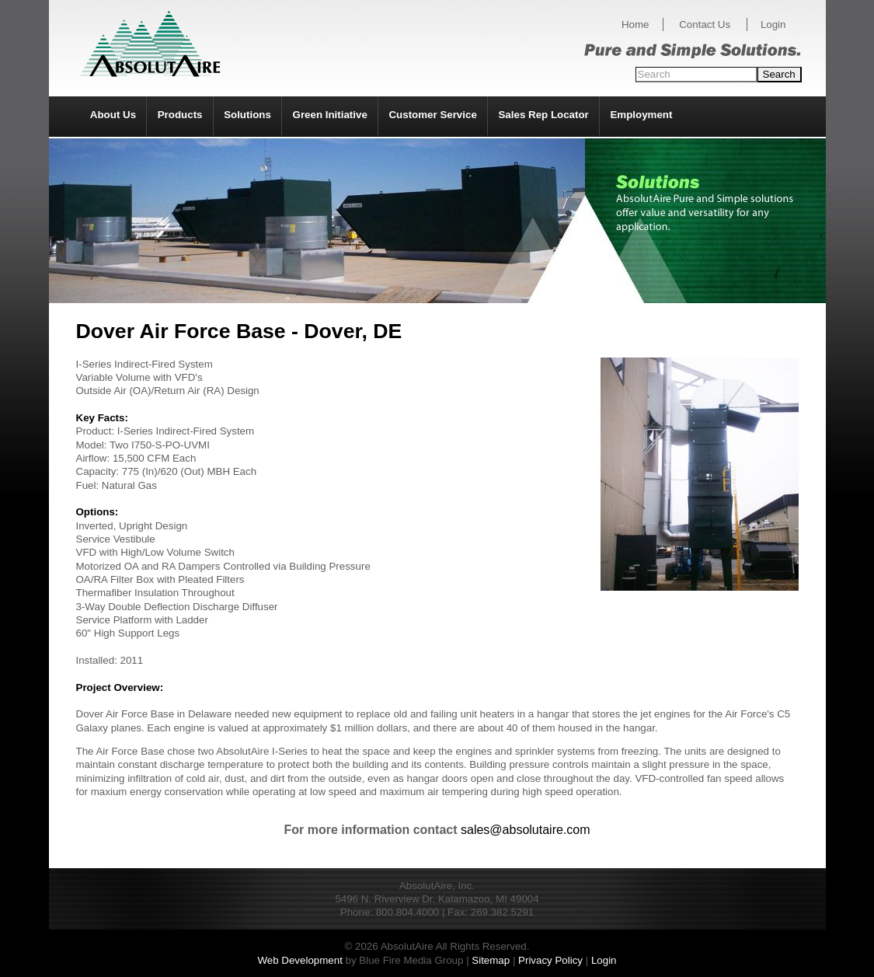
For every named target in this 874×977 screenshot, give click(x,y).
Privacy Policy (550, 960)
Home (635, 24)
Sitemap (491, 960)
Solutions (247, 114)
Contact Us (704, 24)
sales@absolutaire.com (525, 829)
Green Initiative (330, 114)
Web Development (299, 960)
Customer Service (432, 114)
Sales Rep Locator (543, 114)
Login (773, 24)
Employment (641, 114)
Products (180, 114)
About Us (113, 114)
